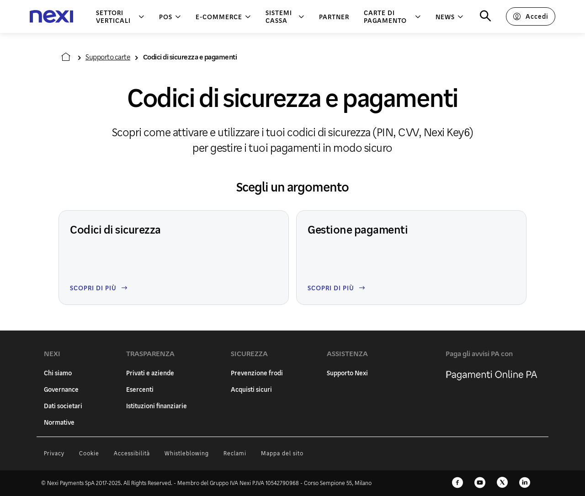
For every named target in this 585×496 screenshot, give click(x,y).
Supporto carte (107, 56)
